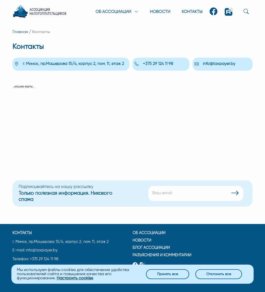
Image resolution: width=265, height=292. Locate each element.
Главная (20, 32)
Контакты (192, 12)
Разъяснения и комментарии (161, 255)
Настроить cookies (75, 278)
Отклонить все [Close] (218, 274)
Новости (160, 12)
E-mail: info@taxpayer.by (35, 250)
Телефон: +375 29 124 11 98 (35, 258)
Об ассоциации (148, 233)
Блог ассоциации (151, 248)
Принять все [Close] (167, 274)
